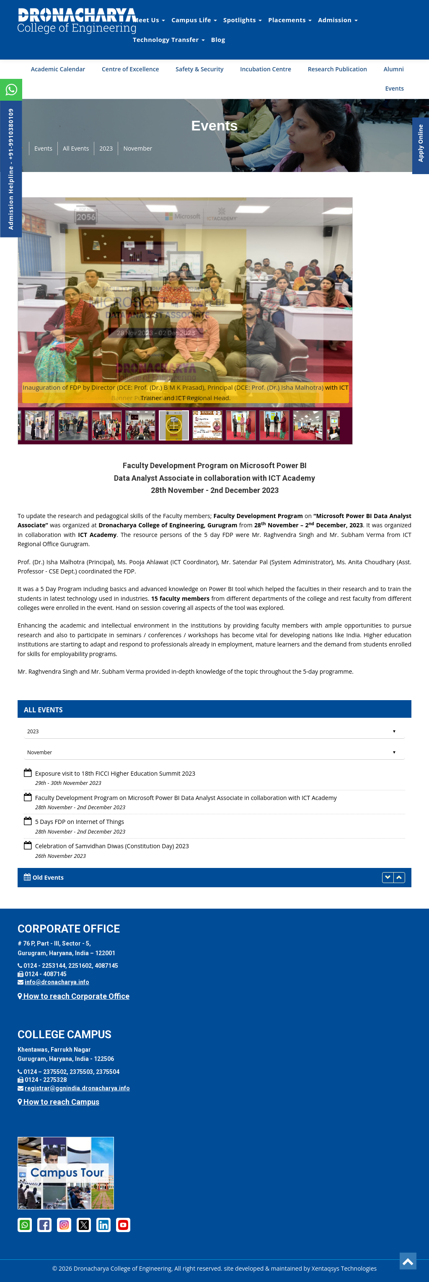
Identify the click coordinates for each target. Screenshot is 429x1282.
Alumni (394, 69)
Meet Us (149, 20)
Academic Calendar (58, 69)
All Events (76, 148)
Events (394, 88)
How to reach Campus (58, 1101)
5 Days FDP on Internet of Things (79, 822)
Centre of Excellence (130, 69)
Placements (290, 20)
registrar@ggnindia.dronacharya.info (77, 1088)
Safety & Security (199, 69)
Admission (337, 20)
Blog (218, 39)
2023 (106, 148)
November (137, 148)
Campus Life (194, 20)
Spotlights (242, 20)
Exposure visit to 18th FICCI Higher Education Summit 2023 (115, 773)
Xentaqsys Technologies (344, 1268)
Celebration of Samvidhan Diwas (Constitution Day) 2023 (112, 846)
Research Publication (337, 69)
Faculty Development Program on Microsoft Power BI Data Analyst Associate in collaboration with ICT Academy (186, 798)
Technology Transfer (169, 39)
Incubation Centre (265, 69)
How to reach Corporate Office (73, 996)
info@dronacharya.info (57, 982)
